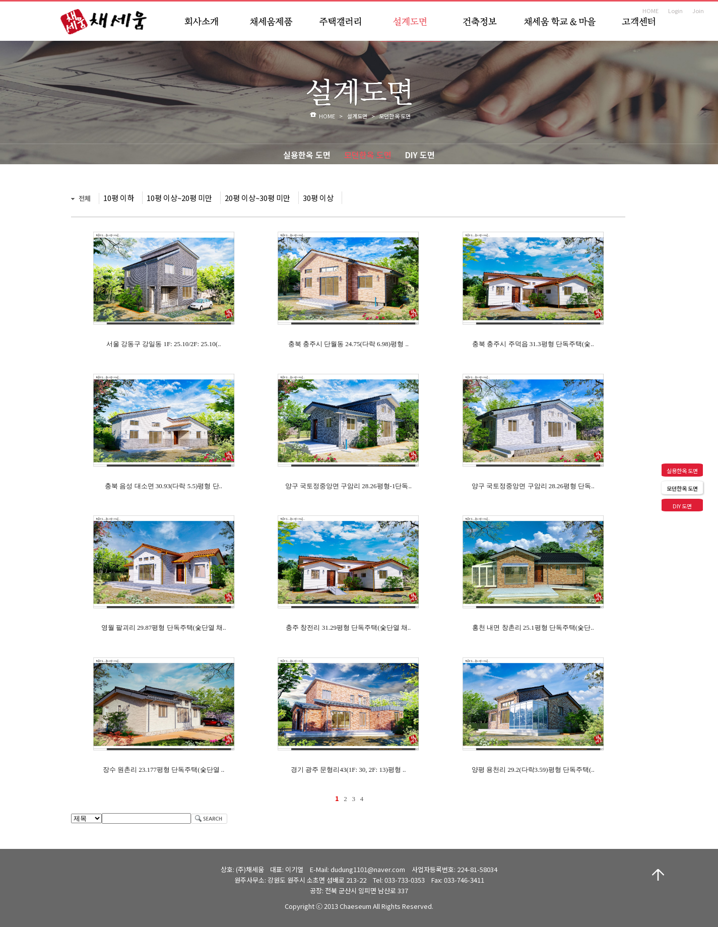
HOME (650, 11)
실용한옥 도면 (307, 155)
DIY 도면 (420, 155)
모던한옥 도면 (367, 155)
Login (675, 11)
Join (698, 11)
